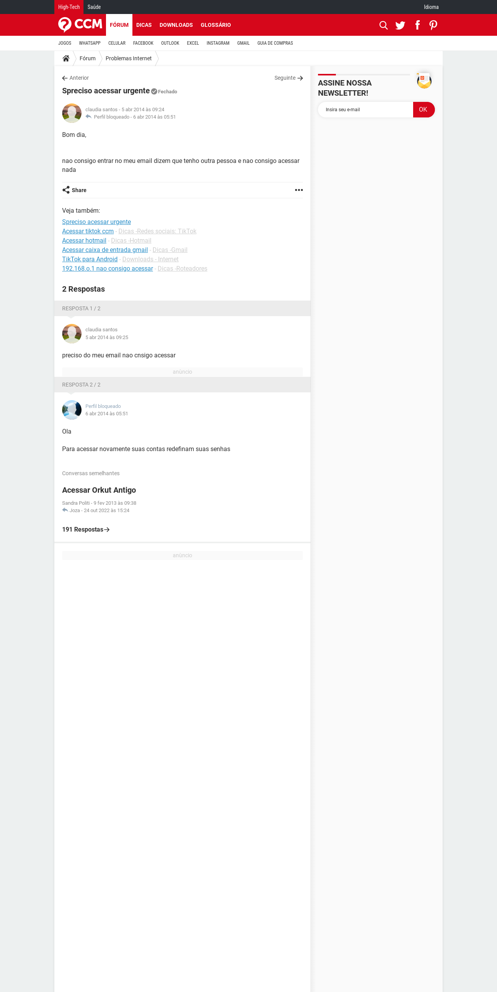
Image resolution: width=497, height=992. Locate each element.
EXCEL (193, 43)
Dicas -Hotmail (131, 240)
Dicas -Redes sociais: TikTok (157, 231)
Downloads (176, 25)
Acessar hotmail (84, 240)
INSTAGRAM (218, 43)
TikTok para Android (90, 259)
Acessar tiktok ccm (88, 231)
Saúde (94, 7)
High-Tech (69, 7)
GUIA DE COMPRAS (275, 43)
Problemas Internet (129, 58)
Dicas (144, 25)
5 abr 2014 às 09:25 (106, 337)
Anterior (79, 78)
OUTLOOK (170, 43)
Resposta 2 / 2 (81, 384)
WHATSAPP (90, 43)
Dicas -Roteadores (182, 268)
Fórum (119, 25)
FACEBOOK (143, 43)
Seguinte (285, 78)
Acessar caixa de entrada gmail (105, 250)
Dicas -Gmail (170, 250)
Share (79, 190)
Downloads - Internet (150, 259)
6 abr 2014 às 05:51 (154, 117)
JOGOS (64, 43)
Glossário (216, 25)
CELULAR (116, 43)
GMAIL (243, 43)
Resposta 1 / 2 (81, 308)
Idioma (431, 7)
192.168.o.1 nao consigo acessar (107, 268)
